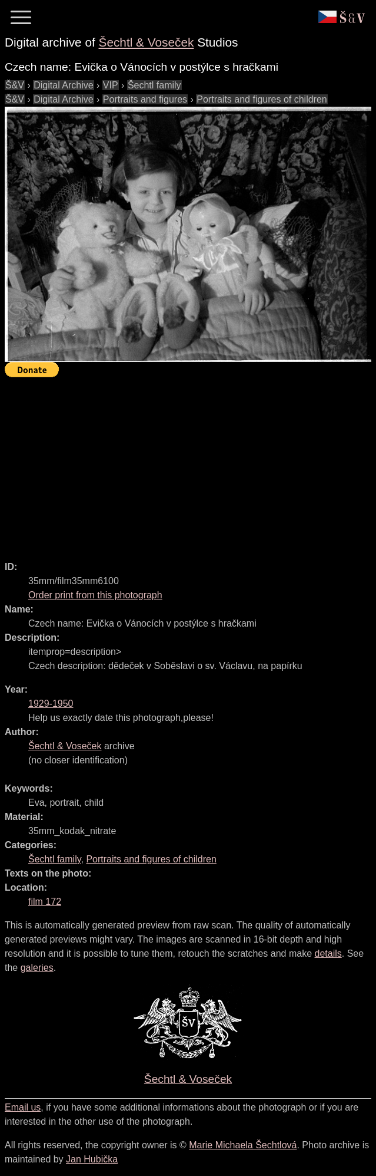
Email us (23, 1107)
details (328, 953)
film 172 (44, 902)
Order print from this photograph (95, 595)
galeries (37, 968)
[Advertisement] (190, 463)
